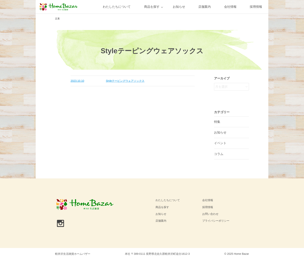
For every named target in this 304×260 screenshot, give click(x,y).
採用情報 (256, 6)
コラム (218, 154)
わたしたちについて (117, 6)
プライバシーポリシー (215, 220)
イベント (220, 143)
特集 (217, 121)
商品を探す (152, 6)
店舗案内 (204, 6)
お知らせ (179, 6)
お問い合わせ (210, 213)
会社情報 (230, 6)
